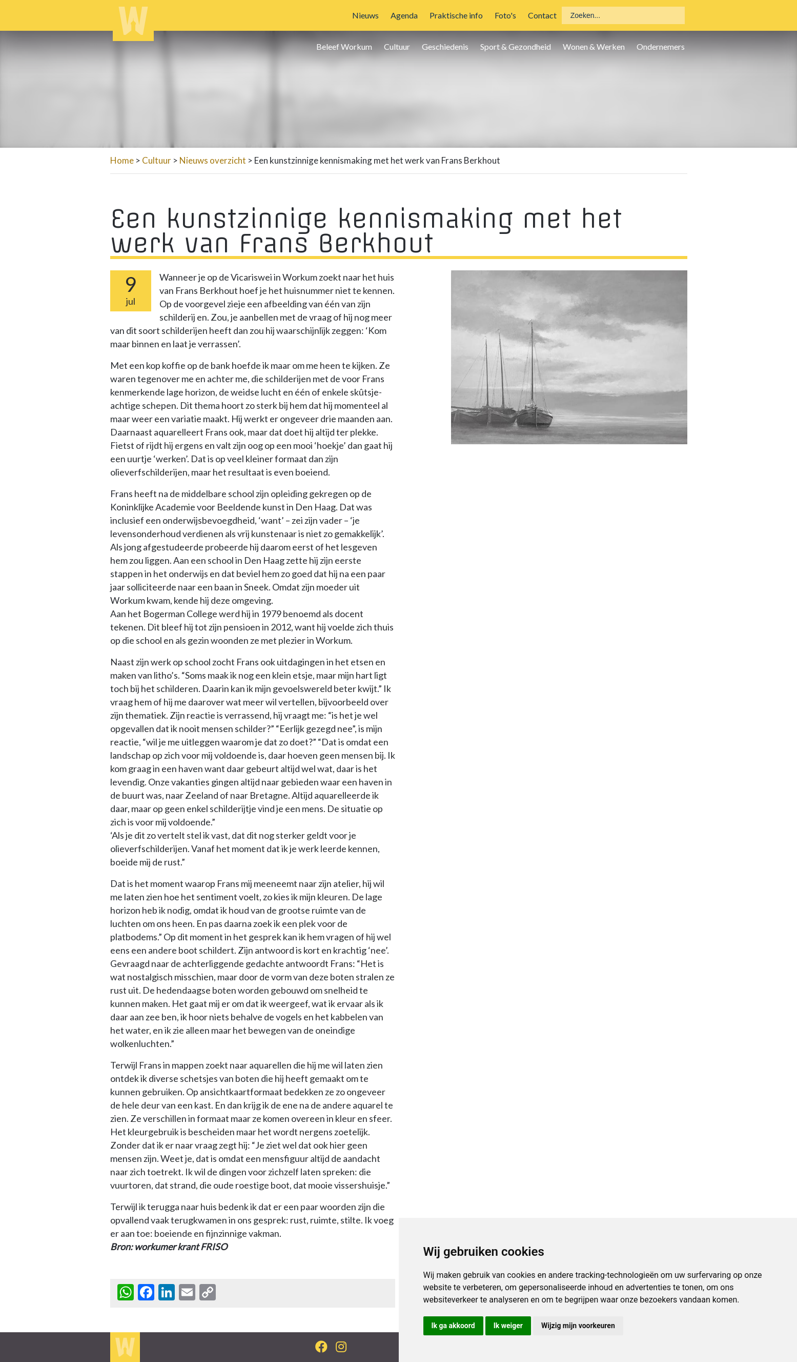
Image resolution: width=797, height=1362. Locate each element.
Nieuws (365, 15)
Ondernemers (661, 46)
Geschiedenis (445, 46)
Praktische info (456, 15)
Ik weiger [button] (508, 1325)
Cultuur (397, 46)
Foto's (505, 15)
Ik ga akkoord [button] (453, 1325)
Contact (542, 15)
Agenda (404, 15)
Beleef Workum (344, 46)
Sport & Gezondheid (515, 46)
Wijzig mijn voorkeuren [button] (578, 1325)
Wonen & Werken (594, 46)
